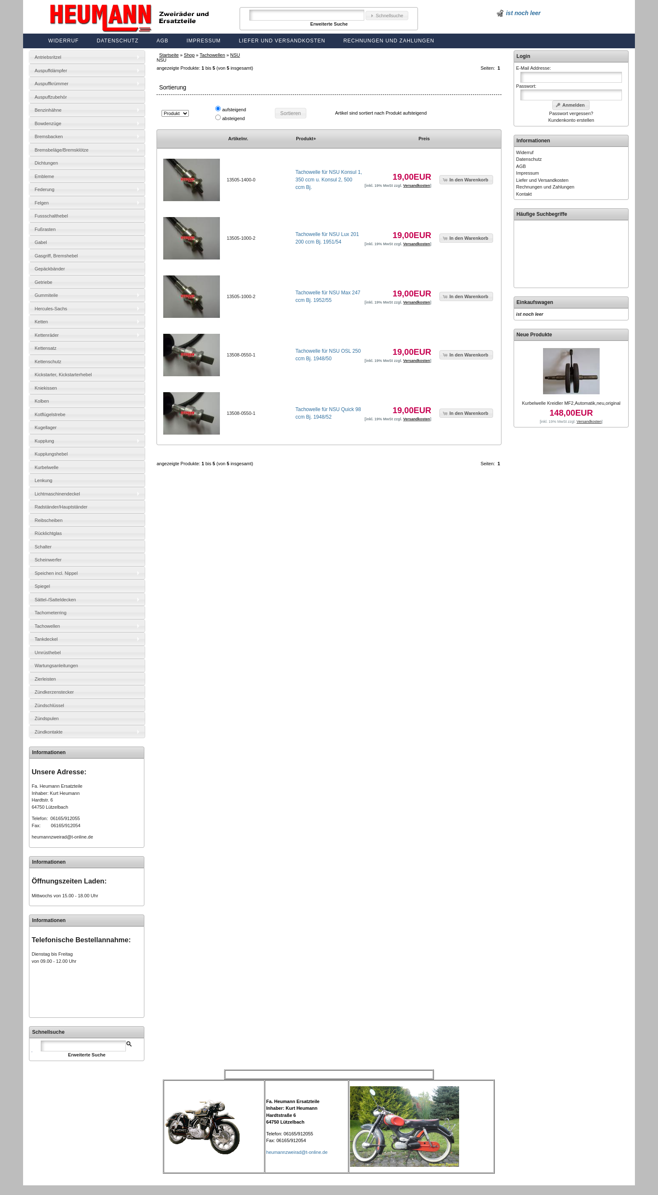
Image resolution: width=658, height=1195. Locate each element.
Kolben (41, 401)
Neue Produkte (534, 335)
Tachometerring (50, 612)
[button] (387, 16)
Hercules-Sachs (50, 308)
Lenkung (43, 480)
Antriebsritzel (47, 57)
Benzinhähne (47, 110)
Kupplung (44, 440)
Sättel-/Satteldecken (55, 599)
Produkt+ (306, 138)
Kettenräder (46, 335)
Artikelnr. (238, 138)
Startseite (168, 55)
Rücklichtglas (48, 533)
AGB (162, 41)
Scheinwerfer (47, 559)
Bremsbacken (48, 136)
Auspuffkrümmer (51, 83)
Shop (189, 55)
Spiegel (42, 586)
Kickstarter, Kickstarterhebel (62, 374)
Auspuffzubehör (50, 97)
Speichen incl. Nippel (56, 573)
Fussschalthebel (51, 215)
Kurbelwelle (46, 467)
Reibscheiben (48, 520)
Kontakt (524, 194)
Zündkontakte (48, 731)
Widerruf (63, 41)
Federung (44, 189)
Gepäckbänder (49, 268)
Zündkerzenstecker (54, 691)
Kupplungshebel (51, 453)
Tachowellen (212, 55)
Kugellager (45, 427)
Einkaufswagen (535, 302)
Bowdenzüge (47, 123)
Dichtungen (46, 162)
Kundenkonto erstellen (571, 120)
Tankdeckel (45, 639)
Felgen (41, 202)
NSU (235, 55)
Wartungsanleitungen (56, 665)
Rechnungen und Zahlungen (388, 41)
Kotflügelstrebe (49, 414)
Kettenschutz (47, 361)
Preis (424, 138)
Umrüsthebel (47, 652)
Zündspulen (46, 718)
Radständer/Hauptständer (60, 506)
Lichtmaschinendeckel (57, 493)
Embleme (44, 176)
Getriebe (43, 282)
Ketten (41, 321)
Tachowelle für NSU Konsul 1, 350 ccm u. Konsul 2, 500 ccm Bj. (328, 179)
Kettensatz (45, 348)
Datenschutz (117, 41)
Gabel (40, 242)
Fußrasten (44, 229)
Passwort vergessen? (571, 113)
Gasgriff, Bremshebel (56, 255)
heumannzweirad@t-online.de (62, 836)
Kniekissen (45, 387)
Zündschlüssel (49, 705)
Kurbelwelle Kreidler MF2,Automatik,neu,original (571, 403)
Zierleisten (45, 678)
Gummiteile (46, 295)
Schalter (42, 546)
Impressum (203, 41)
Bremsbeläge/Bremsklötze (61, 149)
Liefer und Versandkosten (282, 41)
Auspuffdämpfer (50, 70)
